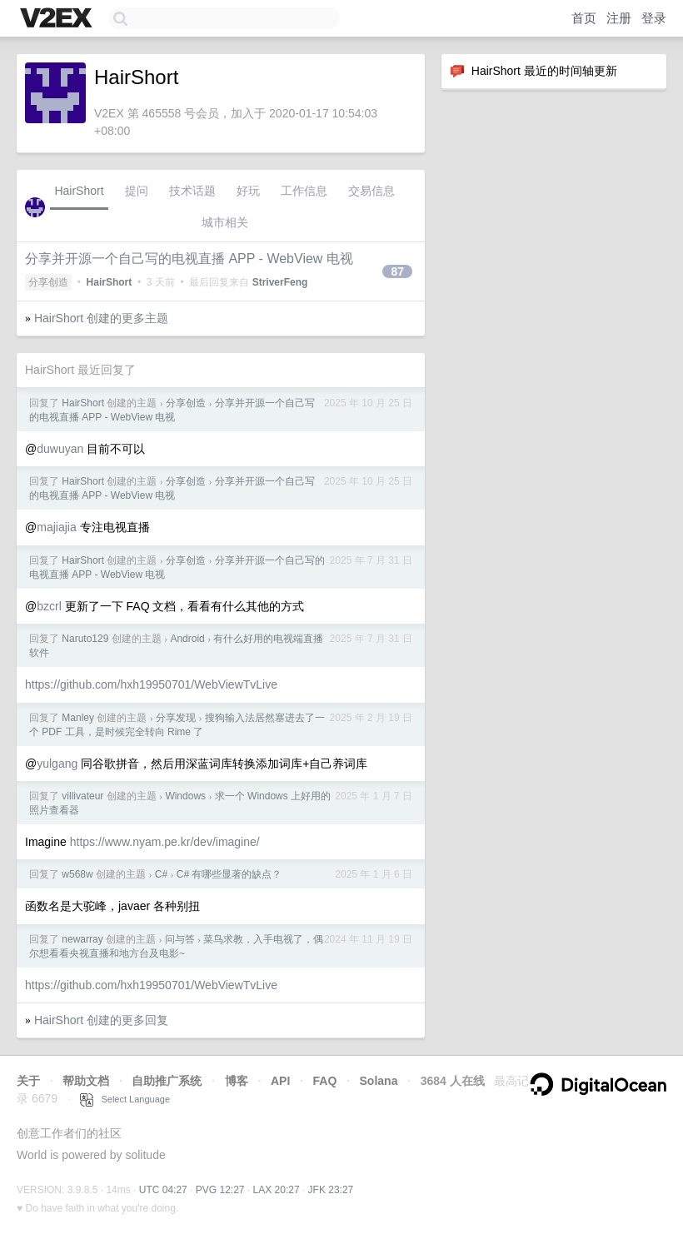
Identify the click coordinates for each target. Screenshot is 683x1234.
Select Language (125, 1099)
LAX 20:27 (276, 1190)
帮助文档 (85, 1080)
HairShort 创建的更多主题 (101, 318)
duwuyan (60, 448)
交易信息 (371, 190)
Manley (78, 718)
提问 (136, 190)
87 (397, 271)
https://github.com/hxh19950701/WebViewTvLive (151, 684)
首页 (583, 18)
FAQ (325, 1080)
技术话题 (192, 190)
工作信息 (304, 190)
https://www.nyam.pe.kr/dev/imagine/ (165, 841)
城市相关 (225, 222)
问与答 (180, 939)
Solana (379, 1080)
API (280, 1080)
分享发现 (176, 718)
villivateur (82, 796)
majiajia (56, 527)
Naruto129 (85, 638)
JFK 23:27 (331, 1190)
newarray (82, 939)
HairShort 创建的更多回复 (101, 1020)
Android (187, 638)
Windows (185, 796)
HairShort (78, 190)
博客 (236, 1080)
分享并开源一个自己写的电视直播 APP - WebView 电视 (189, 258)
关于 (28, 1080)
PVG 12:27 (220, 1190)
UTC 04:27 (163, 1190)
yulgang (57, 763)
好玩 (248, 190)
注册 (618, 18)
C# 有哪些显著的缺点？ (229, 874)
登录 (653, 18)
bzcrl (49, 606)
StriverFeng (280, 282)
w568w (77, 874)
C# (161, 874)
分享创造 (48, 282)
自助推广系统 (167, 1080)
